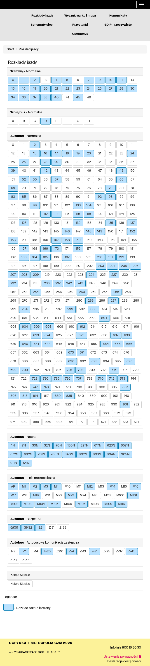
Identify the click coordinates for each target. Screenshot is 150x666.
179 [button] (110, 248)
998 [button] (59, 422)
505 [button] (93, 309)
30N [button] (35, 445)
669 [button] (59, 352)
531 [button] (24, 318)
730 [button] (45, 378)
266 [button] (116, 292)
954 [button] (71, 413)
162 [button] (112, 240)
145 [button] (56, 231)
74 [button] (67, 188)
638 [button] (127, 335)
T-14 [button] (35, 551)
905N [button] (125, 454)
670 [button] (71, 352)
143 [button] (45, 231)
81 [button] (132, 188)
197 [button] (34, 266)
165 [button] (134, 240)
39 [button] (13, 170)
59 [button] (78, 179)
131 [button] (67, 222)
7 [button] (89, 80)
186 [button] (56, 257)
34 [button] (13, 97)
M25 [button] (95, 495)
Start (10, 49)
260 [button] (82, 292)
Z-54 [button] (26, 560)
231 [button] (136, 274)
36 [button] (24, 97)
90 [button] (78, 196)
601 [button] (127, 318)
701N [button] (41, 454)
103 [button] (78, 205)
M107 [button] (81, 504)
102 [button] (67, 205)
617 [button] (125, 326)
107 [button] (121, 205)
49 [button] (122, 170)
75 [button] (78, 188)
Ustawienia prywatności (122, 656)
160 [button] (88, 240)
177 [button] (89, 248)
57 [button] (56, 179)
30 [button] (132, 88)
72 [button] (45, 188)
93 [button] (110, 196)
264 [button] (105, 292)
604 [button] (25, 326)
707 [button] (69, 370)
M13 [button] (101, 486)
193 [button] (132, 257)
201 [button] (78, 266)
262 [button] (93, 292)
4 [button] (56, 80)
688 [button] (48, 361)
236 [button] (47, 283)
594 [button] (104, 318)
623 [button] (36, 335)
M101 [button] (133, 495)
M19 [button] (36, 495)
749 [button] (57, 387)
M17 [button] (13, 495)
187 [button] (67, 257)
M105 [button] (55, 504)
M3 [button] (45, 486)
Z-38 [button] (62, 527)
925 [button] (91, 404)
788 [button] (90, 387)
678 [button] (13, 361)
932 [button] (136, 404)
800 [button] (102, 387)
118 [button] (89, 214)
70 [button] (24, 188)
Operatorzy (80, 33)
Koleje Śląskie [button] (20, 583)
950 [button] (59, 413)
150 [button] (110, 231)
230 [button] (125, 274)
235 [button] (35, 283)
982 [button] (24, 422)
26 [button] (100, 88)
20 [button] (45, 88)
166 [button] (13, 248)
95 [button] (122, 196)
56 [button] (46, 179)
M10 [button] (67, 486)
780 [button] (79, 387)
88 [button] (56, 196)
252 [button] (13, 292)
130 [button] (56, 222)
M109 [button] (108, 504)
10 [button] (110, 80)
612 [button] (82, 326)
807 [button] (125, 387)
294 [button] (25, 309)
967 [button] (94, 413)
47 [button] (100, 170)
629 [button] (81, 335)
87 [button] (45, 196)
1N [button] (13, 445)
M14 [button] (112, 486)
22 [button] (67, 88)
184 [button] (34, 257)
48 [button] (111, 170)
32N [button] (47, 445)
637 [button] (115, 335)
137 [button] (132, 222)
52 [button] (24, 179)
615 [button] (104, 326)
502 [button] (82, 309)
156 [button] (45, 240)
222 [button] (69, 274)
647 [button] (82, 344)
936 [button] (25, 413)
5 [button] (67, 80)
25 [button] (13, 162)
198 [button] (45, 266)
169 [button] (45, 248)
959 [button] (83, 413)
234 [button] (24, 283)
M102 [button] (14, 504)
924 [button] (79, 404)
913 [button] (23, 404)
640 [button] (25, 344)
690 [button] (71, 361)
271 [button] (35, 300)
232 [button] (13, 283)
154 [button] (23, 240)
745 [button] (13, 387)
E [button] (56, 121)
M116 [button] (121, 504)
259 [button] (70, 292)
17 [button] (56, 153)
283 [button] (91, 300)
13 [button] (132, 80)
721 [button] (13, 378)
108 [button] (132, 205)
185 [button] (45, 257)
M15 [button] (124, 486)
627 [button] (70, 335)
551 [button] (69, 318)
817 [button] (46, 396)
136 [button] (121, 222)
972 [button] (117, 413)
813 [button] (24, 396)
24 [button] (89, 88)
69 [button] (13, 188)
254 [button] (36, 292)
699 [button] (13, 370)
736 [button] (67, 378)
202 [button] (90, 266)
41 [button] (67, 97)
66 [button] (122, 179)
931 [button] (125, 404)
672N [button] (14, 454)
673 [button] (104, 352)
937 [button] (36, 413)
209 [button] (36, 274)
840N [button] (69, 454)
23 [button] (78, 88)
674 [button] (115, 352)
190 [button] (99, 257)
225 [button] (103, 274)
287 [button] (113, 300)
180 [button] (121, 248)
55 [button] (35, 179)
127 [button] (24, 222)
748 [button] (46, 387)
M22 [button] (59, 495)
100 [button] (45, 205)
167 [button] (23, 248)
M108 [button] (95, 504)
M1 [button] (24, 486)
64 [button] (100, 179)
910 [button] (126, 396)
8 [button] (100, 144)
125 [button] (132, 214)
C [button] (35, 121)
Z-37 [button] (119, 551)
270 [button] (24, 300)
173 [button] (56, 248)
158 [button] (67, 240)
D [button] (46, 121)
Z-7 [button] (51, 527)
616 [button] (114, 326)
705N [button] (55, 454)
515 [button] (115, 309)
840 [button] (81, 396)
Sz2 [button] (114, 422)
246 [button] (103, 283)
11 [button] (121, 80)
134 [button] (99, 222)
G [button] (78, 121)
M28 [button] (107, 495)
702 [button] (36, 370)
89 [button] (67, 196)
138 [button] (13, 231)
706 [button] (58, 370)
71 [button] (34, 188)
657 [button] (13, 352)
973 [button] (128, 413)
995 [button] (48, 422)
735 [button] (56, 378)
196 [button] (23, 266)
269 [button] (13, 300)
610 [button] (71, 326)
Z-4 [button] (71, 551)
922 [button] (68, 404)
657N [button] (125, 445)
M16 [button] (135, 486)
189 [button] (88, 257)
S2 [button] (40, 527)
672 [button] (93, 352)
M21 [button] (47, 495)
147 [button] (78, 231)
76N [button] (59, 445)
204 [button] (112, 266)
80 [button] (122, 188)
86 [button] (35, 196)
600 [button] (116, 318)
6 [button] (78, 80)
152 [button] (132, 231)
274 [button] (68, 300)
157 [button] (56, 240)
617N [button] (97, 445)
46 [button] (89, 97)
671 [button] (82, 352)
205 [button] (124, 266)
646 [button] (71, 344)
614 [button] (93, 326)
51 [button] (13, 179)
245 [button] (92, 283)
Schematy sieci (42, 24)
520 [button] (127, 309)
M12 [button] (90, 486)
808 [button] (13, 396)
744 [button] (133, 378)
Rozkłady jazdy (42, 15)
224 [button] (91, 274)
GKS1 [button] (14, 527)
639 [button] (13, 344)
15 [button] (13, 88)
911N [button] (13, 463)
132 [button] (78, 222)
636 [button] (104, 335)
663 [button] (36, 352)
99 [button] (35, 205)
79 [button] (110, 188)
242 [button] (69, 283)
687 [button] (36, 361)
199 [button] (56, 266)
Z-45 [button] (131, 551)
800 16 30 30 (131, 647)
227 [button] (114, 274)
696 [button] (130, 361)
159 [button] (78, 240)
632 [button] (93, 335)
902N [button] (83, 454)
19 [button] (34, 88)
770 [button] (68, 387)
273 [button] (57, 300)
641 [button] (36, 344)
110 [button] (24, 214)
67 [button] (132, 179)
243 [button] (80, 283)
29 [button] (56, 162)
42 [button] (45, 170)
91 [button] (89, 196)
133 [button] (89, 222)
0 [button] (13, 80)
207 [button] (13, 274)
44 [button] (67, 170)
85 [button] (24, 196)
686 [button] (25, 361)
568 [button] (92, 318)
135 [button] (110, 222)
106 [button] (110, 205)
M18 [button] (24, 495)
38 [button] (45, 97)
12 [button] (13, 153)
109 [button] (13, 214)
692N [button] (28, 454)
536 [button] (36, 318)
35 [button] (110, 162)
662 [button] (25, 352)
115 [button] (67, 214)
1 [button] (23, 80)
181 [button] (132, 248)
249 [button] (115, 283)
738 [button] (89, 378)
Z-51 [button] (13, 560)
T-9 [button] (13, 551)
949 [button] (48, 413)
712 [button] (103, 370)
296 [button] (48, 309)
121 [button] (111, 214)
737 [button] (78, 378)
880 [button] (92, 396)
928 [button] (102, 404)
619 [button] (136, 326)
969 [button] (106, 413)
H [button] (89, 121)
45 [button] (78, 97)
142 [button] (34, 231)
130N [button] (71, 445)
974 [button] (13, 422)
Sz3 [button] (125, 422)
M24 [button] (83, 495)
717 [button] (125, 370)
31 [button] (78, 162)
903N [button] (97, 454)
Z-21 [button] (94, 551)
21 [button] (56, 88)
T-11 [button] (23, 551)
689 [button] (59, 361)
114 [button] (56, 214)
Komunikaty (118, 15)
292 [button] (13, 309)
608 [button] (48, 326)
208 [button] (24, 274)
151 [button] (121, 231)
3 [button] (46, 80)
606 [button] (37, 326)
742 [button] (111, 378)
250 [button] (126, 283)
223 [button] (80, 274)
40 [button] (56, 97)
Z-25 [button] (106, 551)
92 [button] (100, 196)
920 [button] (46, 404)
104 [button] (88, 205)
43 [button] (56, 170)
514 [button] (104, 309)
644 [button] (48, 344)
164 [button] (123, 240)
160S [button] (100, 240)
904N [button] (111, 454)
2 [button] (35, 80)
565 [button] (81, 318)
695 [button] (118, 361)
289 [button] (136, 300)
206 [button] (135, 266)
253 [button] (24, 292)
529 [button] (13, 318)
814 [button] (35, 396)
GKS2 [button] (28, 527)
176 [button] (78, 248)
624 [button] (47, 335)
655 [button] (118, 344)
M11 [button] (78, 486)
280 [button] (79, 300)
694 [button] (106, 361)
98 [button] (24, 205)
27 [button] (110, 88)
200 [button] (67, 266)
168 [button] (34, 248)
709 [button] (92, 370)
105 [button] (99, 205)
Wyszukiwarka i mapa (80, 15)
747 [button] (35, 387)
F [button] (67, 121)
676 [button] (126, 352)
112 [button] (46, 214)
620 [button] (13, 335)
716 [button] (114, 370)
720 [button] (135, 370)
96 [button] (132, 196)
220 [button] (58, 274)
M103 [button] (27, 504)
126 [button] (13, 222)
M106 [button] (68, 504)
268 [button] (128, 292)
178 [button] (99, 248)
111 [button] (34, 214)
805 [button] (114, 387)
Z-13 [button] (83, 551)
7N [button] (24, 445)
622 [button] (25, 335)
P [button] (92, 422)
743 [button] (122, 378)
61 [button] (89, 179)
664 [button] (48, 352)
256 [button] (59, 292)
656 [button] (129, 344)
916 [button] (34, 404)
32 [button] (89, 162)
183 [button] (23, 257)
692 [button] (83, 361)
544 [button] (58, 318)
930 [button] (114, 404)
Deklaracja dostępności (124, 661)
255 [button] (47, 292)
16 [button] (24, 88)
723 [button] (34, 378)
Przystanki (80, 24)
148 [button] (88, 231)
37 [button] (34, 97)
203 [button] (101, 266)
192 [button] (121, 257)
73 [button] (56, 188)
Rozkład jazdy (29, 49)
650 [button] (94, 344)
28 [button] (121, 88)
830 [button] (58, 396)
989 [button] (36, 422)
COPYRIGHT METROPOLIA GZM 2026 (40, 643)
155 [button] (34, 240)
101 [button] (56, 205)
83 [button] (13, 196)
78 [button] (100, 188)
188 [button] (78, 257)
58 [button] (67, 179)
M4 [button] (56, 486)
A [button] (13, 121)
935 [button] (13, 413)
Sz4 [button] (136, 422)
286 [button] (102, 300)
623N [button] (111, 445)
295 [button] (36, 309)
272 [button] (46, 300)
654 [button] (106, 344)
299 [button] (70, 309)
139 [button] (23, 231)
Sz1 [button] (103, 422)
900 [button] (104, 396)
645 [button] (59, 344)
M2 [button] (35, 486)
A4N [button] (26, 463)
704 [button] (47, 370)
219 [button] (47, 274)
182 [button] (13, 257)
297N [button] (85, 445)
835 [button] (69, 396)
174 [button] (67, 248)
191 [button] (110, 257)
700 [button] (25, 370)
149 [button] (99, 231)
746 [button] (24, 387)
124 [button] (121, 214)
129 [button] (45, 222)
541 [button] (46, 318)
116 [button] (78, 214)
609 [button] (60, 326)
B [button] (24, 121)
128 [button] (34, 222)
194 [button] (13, 266)
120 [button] (99, 214)
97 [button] (13, 205)
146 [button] (67, 231)
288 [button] (125, 300)
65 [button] (111, 179)
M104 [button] (41, 504)
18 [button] (67, 153)
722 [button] (23, 378)
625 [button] (59, 335)
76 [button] (89, 188)
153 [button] (13, 240)
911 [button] (13, 404)
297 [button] (59, 309)
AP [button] (13, 486)
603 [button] (13, 326)
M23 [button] (71, 495)
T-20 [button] (47, 551)
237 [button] (58, 283)
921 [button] (57, 404)
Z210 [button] (59, 551)
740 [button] (100, 378)
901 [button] (115, 396)
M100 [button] (120, 495)
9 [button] (100, 80)
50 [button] (132, 170)
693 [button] (94, 361)
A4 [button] (71, 422)
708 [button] (81, 370)
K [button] (82, 422)
